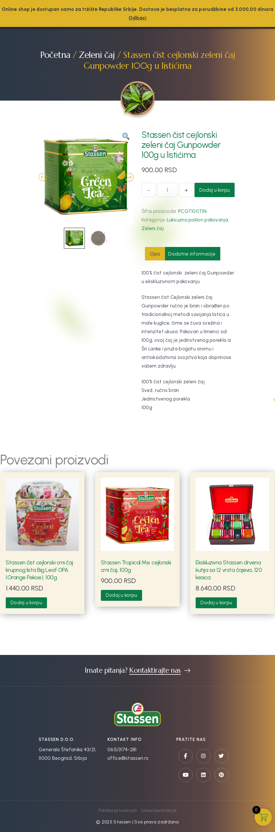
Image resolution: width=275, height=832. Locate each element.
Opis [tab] (155, 254)
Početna (55, 54)
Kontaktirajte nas (155, 670)
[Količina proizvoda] (167, 190)
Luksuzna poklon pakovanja (197, 220)
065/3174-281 (122, 749)
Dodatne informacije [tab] (191, 254)
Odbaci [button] (137, 18)
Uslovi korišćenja (158, 810)
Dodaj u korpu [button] (26, 602)
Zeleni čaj (97, 54)
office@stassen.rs (127, 758)
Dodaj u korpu (214, 190)
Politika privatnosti (118, 810)
